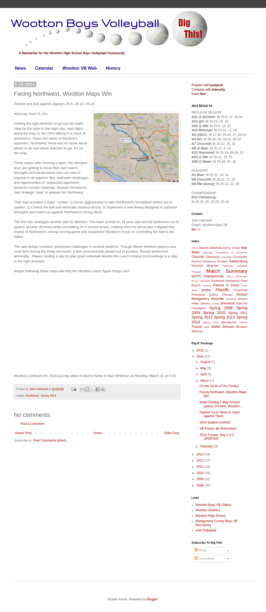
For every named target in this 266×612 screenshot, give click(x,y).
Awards (204, 247)
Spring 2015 (210, 322)
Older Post (171, 433)
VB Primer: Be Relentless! (218, 428)
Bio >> (196, 229)
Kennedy (197, 265)
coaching (226, 256)
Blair (244, 248)
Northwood (232, 280)
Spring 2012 (202, 317)
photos (206, 290)
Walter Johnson (222, 327)
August (205, 362)
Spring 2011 (237, 313)
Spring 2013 (224, 317)
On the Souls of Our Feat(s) (219, 386)
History (113, 68)
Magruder (212, 265)
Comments (204, 558)
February (207, 446)
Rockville (217, 299)
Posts (200, 550)
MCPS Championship (208, 276)
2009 (201, 479)
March (205, 381)
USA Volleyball (206, 530)
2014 (201, 356)
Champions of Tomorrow (231, 252)
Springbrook (228, 322)
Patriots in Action (226, 285)
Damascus (209, 261)
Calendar (44, 68)
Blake (196, 252)
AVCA (195, 247)
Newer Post (23, 433)
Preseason (198, 294)
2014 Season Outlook (215, 422)
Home (98, 433)
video (207, 326)
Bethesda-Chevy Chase (225, 247)
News (20, 68)
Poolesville (240, 290)
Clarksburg (212, 256)
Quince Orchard (220, 294)
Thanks (243, 322)
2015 (201, 350)
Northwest (32, 395)
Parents (207, 285)
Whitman (197, 331)
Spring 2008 (221, 308)
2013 (201, 454)
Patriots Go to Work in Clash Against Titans (220, 414)
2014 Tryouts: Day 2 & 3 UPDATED (217, 437)
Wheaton (241, 326)
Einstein (222, 261)
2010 (201, 473)
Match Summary (226, 271)
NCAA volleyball (201, 280)
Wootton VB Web (79, 68)
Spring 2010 (214, 313)
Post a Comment (32, 424)
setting (215, 303)
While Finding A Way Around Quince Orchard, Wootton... (221, 404)
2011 (201, 466)
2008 (201, 485)
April (203, 374)
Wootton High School (211, 516)
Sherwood (227, 303)
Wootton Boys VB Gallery (213, 505)
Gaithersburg (238, 261)
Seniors (205, 303)
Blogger (152, 599)
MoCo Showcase (236, 276)
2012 (201, 460)
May (203, 368)
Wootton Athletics (208, 510)
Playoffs (222, 290)
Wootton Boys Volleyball (85, 22)
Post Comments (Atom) (49, 440)
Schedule (231, 298)
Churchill (198, 257)
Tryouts (197, 327)
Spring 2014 (48, 395)
